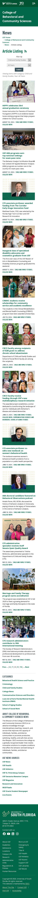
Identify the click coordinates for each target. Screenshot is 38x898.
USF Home (6, 37)
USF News (6, 762)
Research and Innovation (12, 784)
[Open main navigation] (34, 3)
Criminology (7, 684)
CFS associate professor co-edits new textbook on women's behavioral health (15, 450)
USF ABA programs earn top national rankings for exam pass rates (13, 155)
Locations (6, 851)
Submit (19, 70)
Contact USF (22, 887)
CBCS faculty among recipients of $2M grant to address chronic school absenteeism (16, 350)
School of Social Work (11, 709)
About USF (6, 842)
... (7, 667)
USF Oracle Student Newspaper (15, 791)
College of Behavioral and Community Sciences (16, 16)
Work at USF (23, 842)
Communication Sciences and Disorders (18, 695)
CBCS (27, 884)
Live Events (7, 795)
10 (21, 667)
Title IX (21, 850)
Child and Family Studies (24, 122)
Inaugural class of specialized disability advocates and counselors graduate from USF (16, 253)
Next (27, 667)
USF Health (6, 765)
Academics (6, 845)
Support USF (23, 863)
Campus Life (7, 854)
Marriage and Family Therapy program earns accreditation (15, 594)
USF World (23, 869)
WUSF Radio (7, 787)
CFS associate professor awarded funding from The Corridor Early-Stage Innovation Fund (17, 205)
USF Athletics (7, 769)
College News (7, 124)
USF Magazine (8, 780)
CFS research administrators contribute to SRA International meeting (15, 643)
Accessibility (16, 891)
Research (5, 857)
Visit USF (5, 891)
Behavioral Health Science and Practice (18, 680)
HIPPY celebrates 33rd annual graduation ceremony (15, 106)
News (7, 45)
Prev (4, 667)
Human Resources (9, 871)
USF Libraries (24, 866)
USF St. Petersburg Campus (13, 773)
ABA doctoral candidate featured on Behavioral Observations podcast (18, 496)
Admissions (6, 848)
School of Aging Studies (19, 419)
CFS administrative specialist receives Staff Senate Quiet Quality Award (15, 545)
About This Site (8, 887)
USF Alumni (23, 860)
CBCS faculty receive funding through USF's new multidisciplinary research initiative (18, 398)
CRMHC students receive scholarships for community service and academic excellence (17, 303)
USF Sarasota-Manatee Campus (15, 776)
